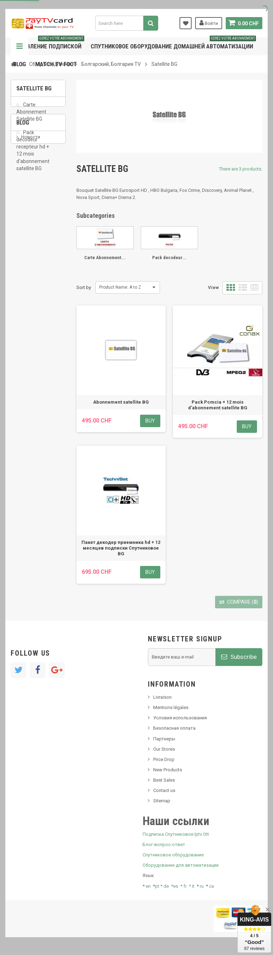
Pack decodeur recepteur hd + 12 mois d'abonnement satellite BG (32, 155)
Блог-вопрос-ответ (164, 844)
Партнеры (164, 738)
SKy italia (30, 241)
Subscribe (239, 656)
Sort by (83, 287)
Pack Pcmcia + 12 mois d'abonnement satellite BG (217, 404)
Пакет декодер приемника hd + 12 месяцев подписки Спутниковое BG (120, 548)
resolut (28, 280)
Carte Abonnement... (104, 257)
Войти (208, 23)
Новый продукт (38, 230)
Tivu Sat (29, 270)
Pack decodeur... (169, 257)
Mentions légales (170, 707)
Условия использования (180, 717)
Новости (30, 219)
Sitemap (161, 800)
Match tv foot (56, 64)
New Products (167, 769)
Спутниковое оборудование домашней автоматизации (173, 43)
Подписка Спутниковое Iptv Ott (176, 834)
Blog (19, 64)
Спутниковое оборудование (173, 854)
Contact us (164, 790)
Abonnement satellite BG (121, 402)
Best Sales (164, 780)
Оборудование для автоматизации (181, 865)
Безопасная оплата (174, 728)
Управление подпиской (48, 43)
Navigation (19, 46)
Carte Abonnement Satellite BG (31, 116)
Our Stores (164, 749)
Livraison (162, 697)
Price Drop (164, 759)
